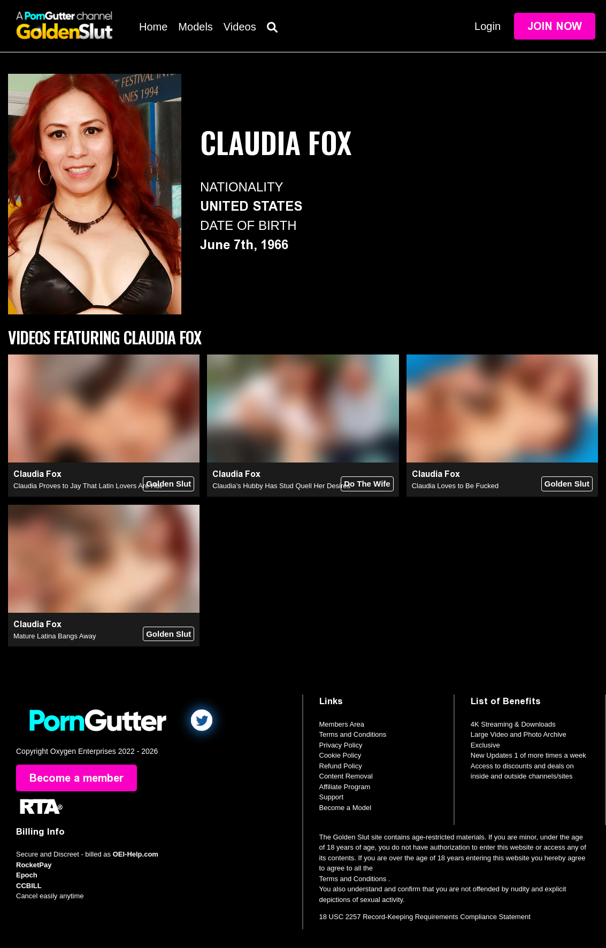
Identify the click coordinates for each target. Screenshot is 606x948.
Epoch (26, 875)
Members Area (342, 724)
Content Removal (346, 776)
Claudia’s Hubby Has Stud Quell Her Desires (281, 486)
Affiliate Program (345, 787)
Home (153, 27)
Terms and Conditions (353, 734)
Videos (240, 27)
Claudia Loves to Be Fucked (455, 486)
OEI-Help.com (135, 854)
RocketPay (33, 865)
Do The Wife (367, 483)
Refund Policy (340, 766)
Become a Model (345, 808)
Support (331, 797)
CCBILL (29, 886)
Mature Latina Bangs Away (54, 636)
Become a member (76, 778)
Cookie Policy (340, 755)
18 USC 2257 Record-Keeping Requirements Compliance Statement (425, 917)
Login (487, 26)
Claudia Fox (37, 474)
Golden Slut (168, 483)
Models (195, 27)
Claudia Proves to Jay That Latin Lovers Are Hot (87, 486)
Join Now (554, 26)
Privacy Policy (341, 745)
